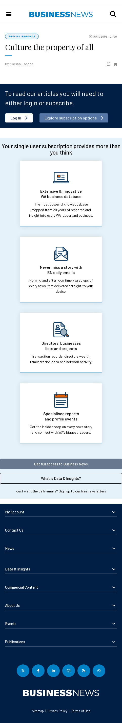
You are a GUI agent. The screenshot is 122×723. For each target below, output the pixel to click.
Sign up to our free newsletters (82, 491)
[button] (113, 14)
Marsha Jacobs (21, 64)
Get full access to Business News (61, 464)
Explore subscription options (71, 117)
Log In (15, 117)
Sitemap (38, 711)
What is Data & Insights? (61, 478)
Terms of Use (80, 711)
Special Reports (21, 36)
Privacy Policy (57, 711)
